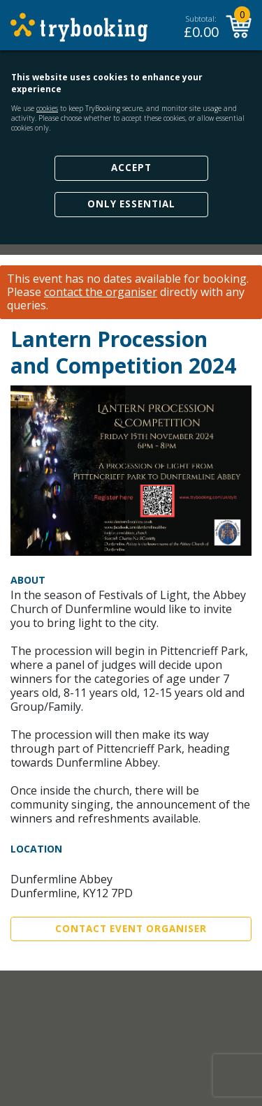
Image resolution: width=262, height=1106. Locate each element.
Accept (131, 167)
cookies (47, 108)
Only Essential (131, 204)
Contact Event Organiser (131, 928)
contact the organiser (100, 292)
